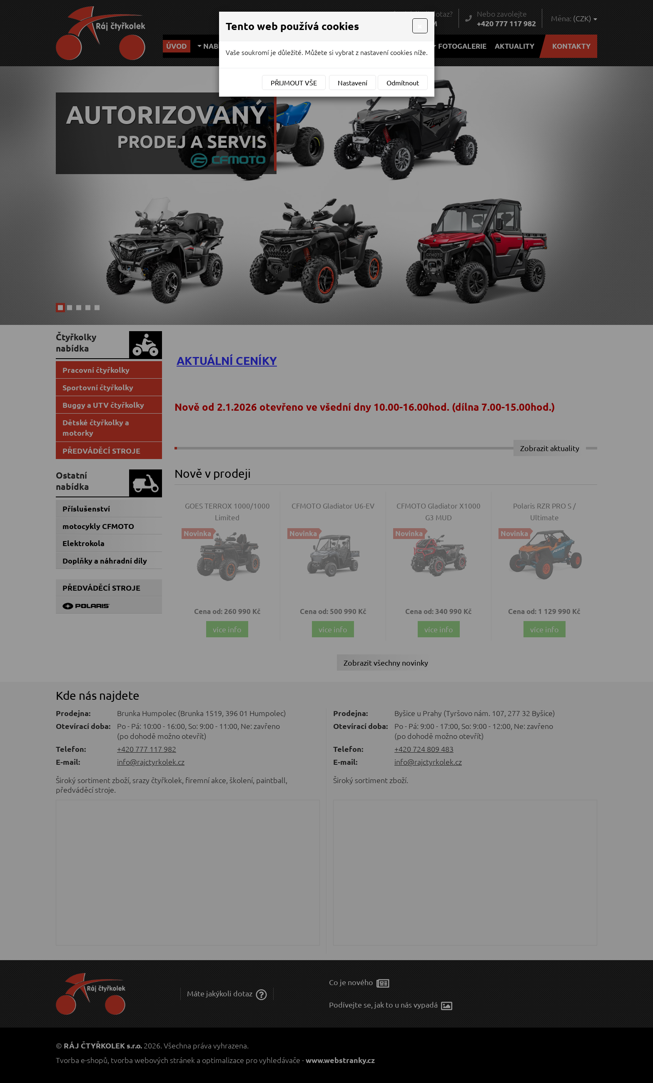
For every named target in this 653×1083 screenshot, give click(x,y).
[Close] (419, 25)
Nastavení (352, 82)
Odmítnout (402, 82)
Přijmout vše (294, 82)
